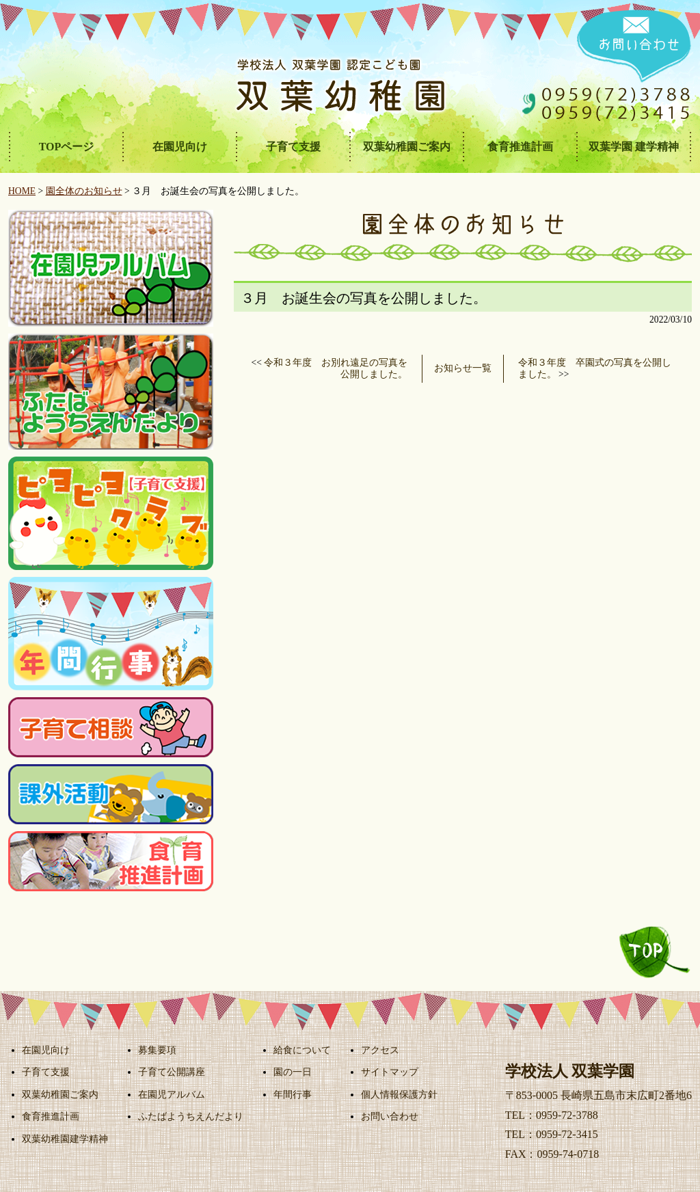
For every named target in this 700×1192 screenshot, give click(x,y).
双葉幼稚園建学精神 (65, 1138)
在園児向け (46, 1049)
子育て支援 (46, 1071)
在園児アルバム (171, 1094)
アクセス (380, 1049)
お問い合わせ (389, 1116)
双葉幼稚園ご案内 (60, 1094)
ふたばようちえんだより (190, 1116)
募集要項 (157, 1049)
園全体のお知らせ (84, 191)
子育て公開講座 (171, 1071)
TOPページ (66, 146)
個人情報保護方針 (399, 1094)
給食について (302, 1049)
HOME (22, 191)
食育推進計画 (50, 1116)
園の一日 (292, 1071)
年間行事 (292, 1094)
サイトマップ (389, 1071)
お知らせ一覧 (463, 368)
